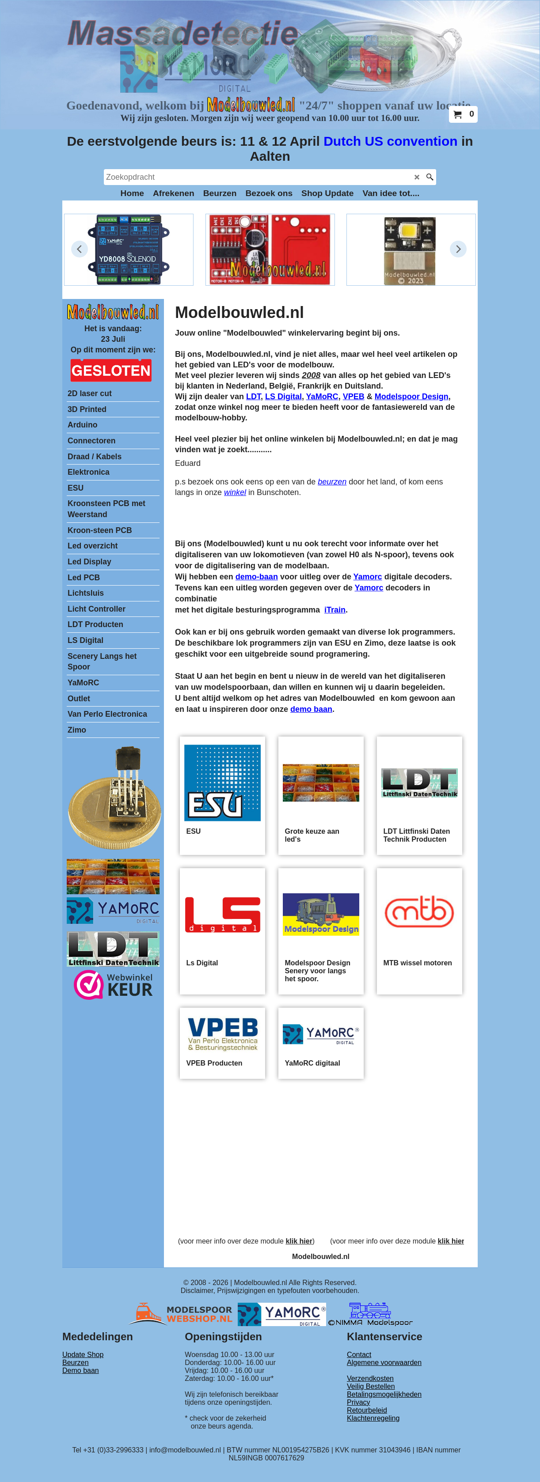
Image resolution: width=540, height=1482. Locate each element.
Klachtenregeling (373, 1418)
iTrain (335, 609)
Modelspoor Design (412, 396)
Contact (359, 1354)
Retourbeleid (367, 1410)
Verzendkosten (370, 1378)
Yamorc (368, 576)
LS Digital (283, 396)
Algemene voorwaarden (384, 1362)
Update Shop (82, 1354)
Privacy (358, 1402)
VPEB (354, 396)
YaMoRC (322, 396)
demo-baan (257, 576)
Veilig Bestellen (371, 1386)
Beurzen (75, 1362)
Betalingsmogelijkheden (384, 1394)
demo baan (311, 709)
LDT (253, 396)
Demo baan (80, 1370)
